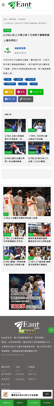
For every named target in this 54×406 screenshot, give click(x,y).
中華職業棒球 (10, 84)
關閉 (47, 394)
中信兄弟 (23, 84)
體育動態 (12, 19)
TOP (51, 330)
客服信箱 (5, 389)
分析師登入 (47, 403)
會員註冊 (6, 403)
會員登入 (20, 403)
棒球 (6, 258)
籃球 (6, 214)
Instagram (20, 379)
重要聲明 (5, 379)
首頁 (5, 19)
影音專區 (21, 19)
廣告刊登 (5, 384)
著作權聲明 (6, 374)
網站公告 (32, 374)
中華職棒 (19, 79)
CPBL (8, 79)
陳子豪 (34, 84)
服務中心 (32, 379)
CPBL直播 (31, 79)
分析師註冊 (33, 403)
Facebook (20, 374)
